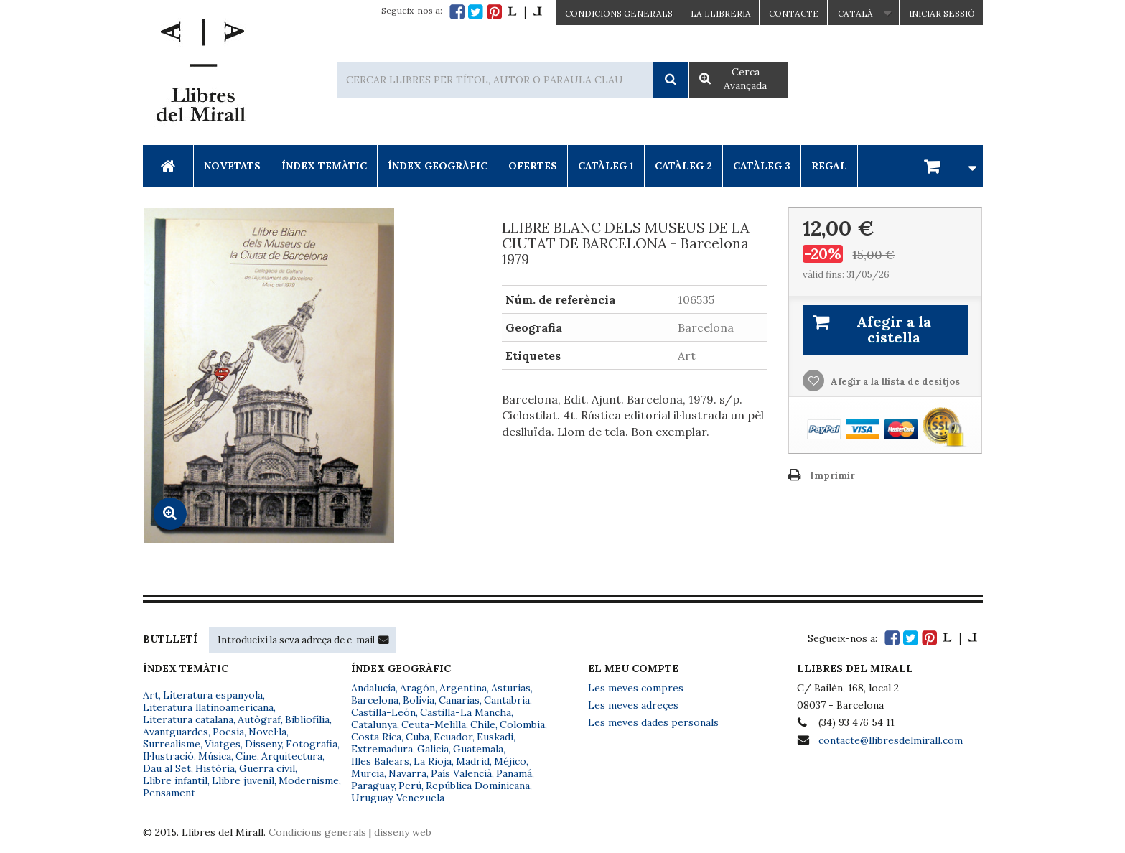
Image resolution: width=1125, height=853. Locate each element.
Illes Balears (380, 761)
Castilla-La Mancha (465, 712)
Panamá (514, 773)
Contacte (794, 13)
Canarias (459, 700)
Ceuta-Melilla (433, 724)
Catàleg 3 (761, 165)
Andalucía (373, 687)
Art (151, 695)
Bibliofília (307, 719)
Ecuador (453, 736)
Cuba (417, 736)
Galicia (433, 748)
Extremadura (382, 748)
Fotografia (311, 743)
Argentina (463, 687)
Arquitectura (291, 756)
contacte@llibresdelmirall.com (890, 740)
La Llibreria (721, 13)
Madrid (473, 761)
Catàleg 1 (606, 165)
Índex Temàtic (324, 165)
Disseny (263, 743)
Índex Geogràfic (437, 165)
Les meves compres (635, 687)
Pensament (169, 792)
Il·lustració (168, 756)
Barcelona (374, 700)
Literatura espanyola (213, 695)
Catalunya (374, 724)
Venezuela (420, 797)
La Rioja (433, 761)
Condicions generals (317, 832)
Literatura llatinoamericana (208, 707)
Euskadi (495, 736)
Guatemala (478, 748)
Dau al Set (167, 768)
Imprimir (832, 476)
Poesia (228, 731)
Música (214, 756)
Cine (246, 756)
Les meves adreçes (633, 705)
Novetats (232, 165)
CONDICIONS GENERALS (619, 13)
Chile (482, 724)
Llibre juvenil (243, 780)
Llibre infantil (175, 780)
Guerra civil (267, 768)
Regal (829, 165)
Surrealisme (171, 743)
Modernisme (309, 780)
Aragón (417, 687)
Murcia (367, 773)
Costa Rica (376, 736)
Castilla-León (383, 712)
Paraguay (372, 785)
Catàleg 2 (683, 165)
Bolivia (418, 700)
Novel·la (267, 731)
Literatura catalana (188, 719)
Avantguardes (175, 731)
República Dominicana (478, 785)
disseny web (402, 832)
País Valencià (461, 773)
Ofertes (532, 165)
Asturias (511, 687)
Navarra (407, 773)
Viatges (223, 743)
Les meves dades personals (653, 722)
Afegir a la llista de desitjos (894, 382)
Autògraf (259, 719)
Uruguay (371, 797)
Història (215, 768)
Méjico (510, 761)
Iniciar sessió (942, 13)
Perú (409, 785)
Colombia (522, 724)
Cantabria (507, 700)
